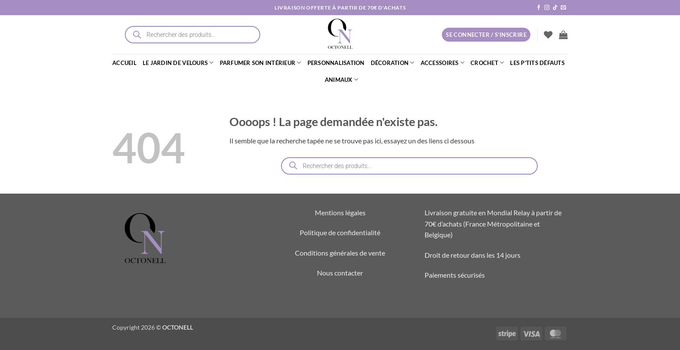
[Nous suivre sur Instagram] (546, 8)
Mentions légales (340, 212)
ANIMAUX (341, 79)
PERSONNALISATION (336, 62)
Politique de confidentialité (340, 232)
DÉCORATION (393, 62)
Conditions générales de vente (340, 253)
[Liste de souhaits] (548, 34)
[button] (563, 34)
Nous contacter (340, 273)
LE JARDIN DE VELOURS (178, 62)
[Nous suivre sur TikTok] (555, 8)
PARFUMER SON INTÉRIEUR (260, 62)
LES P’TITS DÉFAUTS (537, 62)
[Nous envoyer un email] (563, 8)
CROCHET (487, 62)
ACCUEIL (124, 62)
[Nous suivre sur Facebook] (538, 8)
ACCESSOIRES (442, 62)
